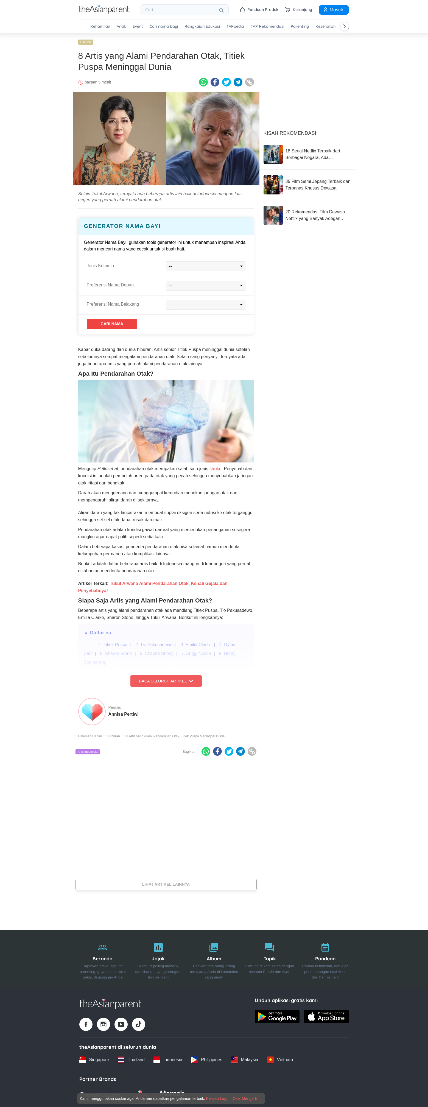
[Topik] (269, 958)
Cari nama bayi (164, 26)
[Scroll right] (344, 26)
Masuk (333, 9)
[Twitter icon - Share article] (226, 80)
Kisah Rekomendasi (290, 131)
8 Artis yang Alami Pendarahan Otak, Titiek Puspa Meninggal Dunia (175, 736)
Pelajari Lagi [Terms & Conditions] (216, 1098)
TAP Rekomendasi (267, 26)
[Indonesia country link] (167, 1058)
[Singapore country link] (94, 1058)
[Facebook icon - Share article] (215, 80)
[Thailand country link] (131, 1058)
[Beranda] (102, 958)
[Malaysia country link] (244, 1058)
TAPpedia (235, 26)
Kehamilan (100, 26)
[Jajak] (158, 958)
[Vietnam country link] (280, 1058)
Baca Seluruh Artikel (166, 680)
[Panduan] (325, 958)
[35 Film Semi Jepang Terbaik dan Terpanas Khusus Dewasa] (307, 183)
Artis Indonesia (88, 751)
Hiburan (85, 40)
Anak (121, 26)
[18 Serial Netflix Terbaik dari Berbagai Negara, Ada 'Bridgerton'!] (307, 152)
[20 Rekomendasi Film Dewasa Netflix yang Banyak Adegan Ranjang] (307, 213)
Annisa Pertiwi (123, 713)
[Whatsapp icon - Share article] (203, 80)
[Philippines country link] (206, 1058)
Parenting (300, 26)
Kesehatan (325, 26)
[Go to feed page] (104, 12)
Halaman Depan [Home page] (90, 736)
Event (138, 26)
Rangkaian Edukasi (202, 26)
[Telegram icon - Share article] (238, 80)
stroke (215, 468)
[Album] (214, 958)
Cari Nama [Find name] (118, 322)
